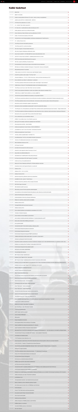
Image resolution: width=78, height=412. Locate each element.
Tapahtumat (50, 1)
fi (74, 1)
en (76, 1)
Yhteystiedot (69, 1)
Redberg (63, 1)
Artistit (43, 1)
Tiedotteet (57, 1)
